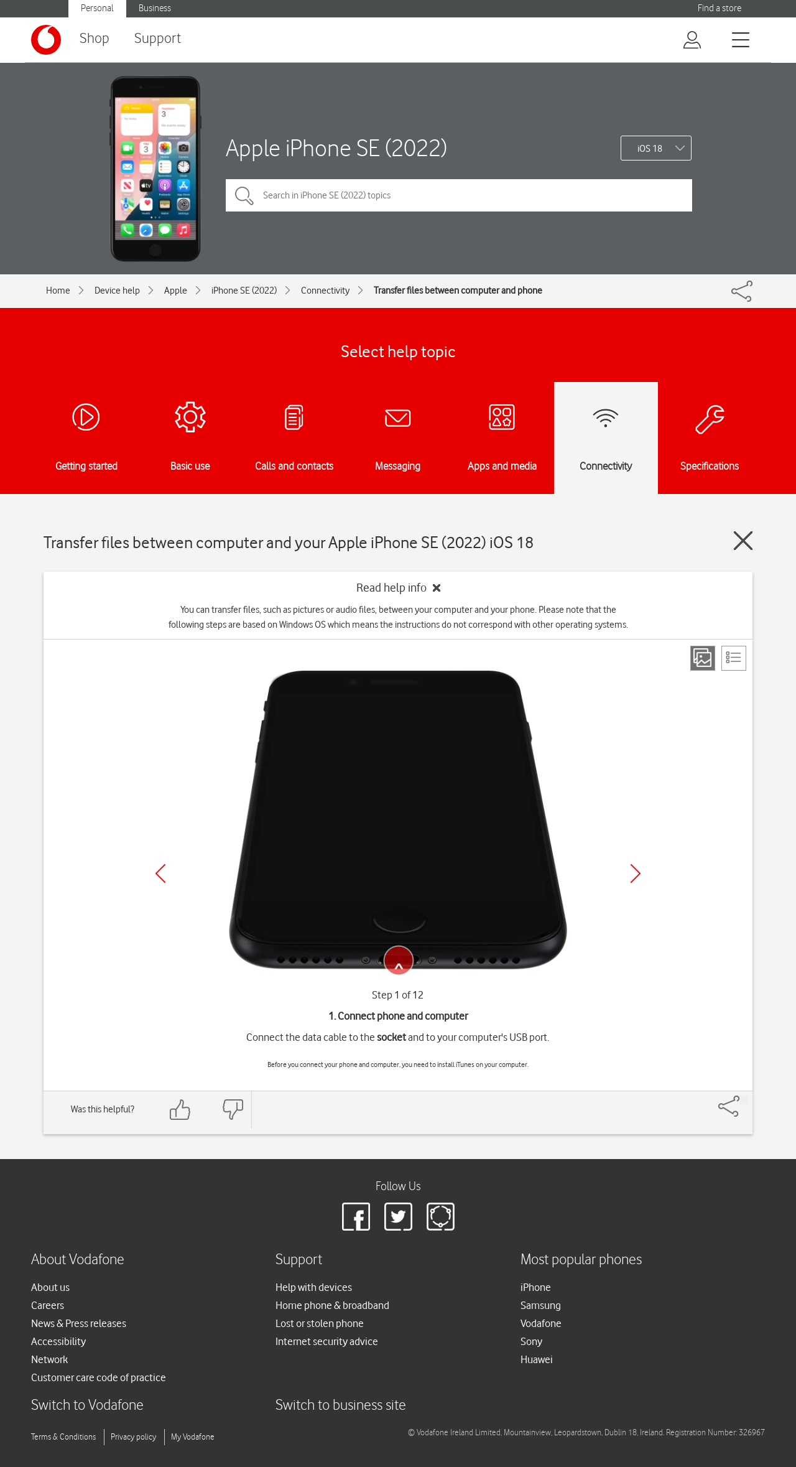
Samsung (541, 1305)
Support (157, 39)
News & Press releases (78, 1323)
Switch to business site (340, 1405)
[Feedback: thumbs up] (180, 1109)
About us (50, 1287)
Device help (117, 290)
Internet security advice (326, 1341)
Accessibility (58, 1341)
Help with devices (313, 1287)
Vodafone (541, 1323)
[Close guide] (743, 540)
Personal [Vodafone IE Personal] (97, 8)
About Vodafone (77, 1260)
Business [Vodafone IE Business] (155, 8)
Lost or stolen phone (319, 1323)
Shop (94, 39)
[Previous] (160, 873)
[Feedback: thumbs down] (232, 1109)
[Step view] (702, 658)
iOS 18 (649, 148)
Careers (47, 1305)
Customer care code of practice (98, 1377)
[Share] (743, 1100)
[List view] (733, 658)
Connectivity (325, 290)
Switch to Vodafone (87, 1405)
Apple (175, 290)
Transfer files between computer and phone (458, 290)
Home (58, 290)
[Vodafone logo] (46, 40)
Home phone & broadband (332, 1305)
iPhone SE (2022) (244, 290)
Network (49, 1359)
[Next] (636, 873)
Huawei (537, 1359)
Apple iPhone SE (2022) (336, 148)
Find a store (719, 8)
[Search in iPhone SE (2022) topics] (459, 195)
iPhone (536, 1287)
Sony (531, 1341)
